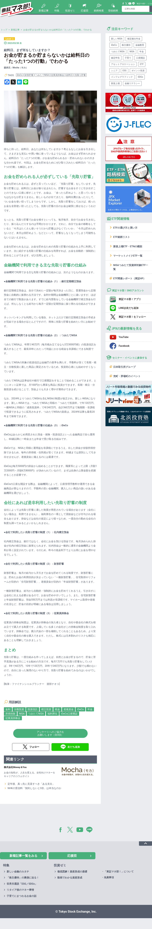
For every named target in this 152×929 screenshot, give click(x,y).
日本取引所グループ (124, 366)
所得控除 (10, 713)
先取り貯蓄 (80, 75)
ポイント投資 (138, 70)
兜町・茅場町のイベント (127, 376)
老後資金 (69, 709)
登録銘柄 (113, 10)
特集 (56, 10)
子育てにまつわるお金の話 (21, 896)
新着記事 (44, 10)
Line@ (133, 3)
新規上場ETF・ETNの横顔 (127, 246)
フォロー (34, 746)
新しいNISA (116, 38)
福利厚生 (52, 713)
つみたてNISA (42, 75)
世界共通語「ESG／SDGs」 (22, 883)
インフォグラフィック (122, 77)
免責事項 (109, 877)
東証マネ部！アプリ (130, 299)
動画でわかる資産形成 (69, 877)
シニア (114, 70)
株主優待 (126, 45)
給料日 (69, 75)
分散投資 (19, 709)
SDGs (140, 77)
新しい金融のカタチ (18, 871)
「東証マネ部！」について (119, 871)
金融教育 (139, 45)
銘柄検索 (99, 10)
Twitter (126, 3)
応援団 (84, 10)
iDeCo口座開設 (69, 713)
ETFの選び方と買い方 (125, 227)
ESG (125, 70)
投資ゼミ (70, 10)
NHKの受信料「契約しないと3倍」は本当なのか (34, 788)
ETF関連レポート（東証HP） (129, 278)
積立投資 (46, 709)
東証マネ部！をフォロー (132, 316)
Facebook (123, 3)
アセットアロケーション (123, 64)
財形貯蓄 (29, 75)
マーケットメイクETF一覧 (127, 255)
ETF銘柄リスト (121, 237)
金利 (7, 709)
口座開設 (140, 58)
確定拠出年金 (133, 38)
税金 (57, 709)
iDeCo (19, 75)
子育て (128, 58)
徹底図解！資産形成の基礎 (72, 871)
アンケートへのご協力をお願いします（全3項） (50, 733)
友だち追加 (73, 746)
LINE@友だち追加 (129, 308)
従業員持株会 (57, 75)
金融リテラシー (132, 83)
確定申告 (115, 58)
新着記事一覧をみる (23, 856)
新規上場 (115, 83)
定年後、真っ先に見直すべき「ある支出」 (31, 783)
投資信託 (33, 709)
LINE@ (90, 830)
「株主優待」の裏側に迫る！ (23, 877)
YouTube (130, 3)
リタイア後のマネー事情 (20, 889)
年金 (89, 709)
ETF (142, 64)
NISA (22, 713)
